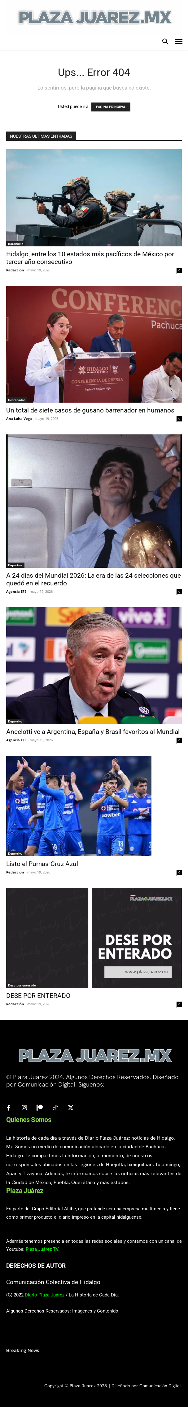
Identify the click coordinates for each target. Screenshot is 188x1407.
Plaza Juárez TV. (42, 1249)
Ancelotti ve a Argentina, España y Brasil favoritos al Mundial (93, 731)
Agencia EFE (16, 591)
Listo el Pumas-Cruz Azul (42, 864)
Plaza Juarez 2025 (88, 1385)
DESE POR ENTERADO (38, 995)
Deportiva (15, 565)
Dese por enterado (22, 985)
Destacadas (16, 400)
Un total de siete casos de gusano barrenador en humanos (90, 410)
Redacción (15, 270)
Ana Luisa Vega (19, 418)
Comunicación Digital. (160, 1385)
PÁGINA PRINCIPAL (111, 107)
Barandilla (16, 243)
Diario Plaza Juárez (44, 1295)
